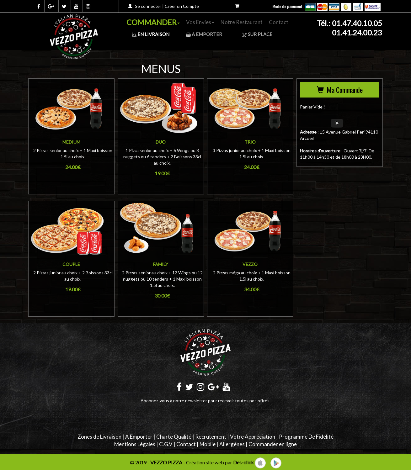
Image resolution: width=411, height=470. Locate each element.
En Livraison (150, 34)
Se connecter (148, 6)
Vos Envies (200, 22)
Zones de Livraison (99, 436)
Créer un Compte (182, 6)
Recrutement (210, 436)
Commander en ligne (272, 444)
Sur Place (257, 34)
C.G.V (166, 444)
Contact (278, 22)
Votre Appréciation (252, 436)
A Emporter (204, 34)
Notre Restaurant (242, 22)
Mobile (208, 444)
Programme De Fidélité (306, 436)
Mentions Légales (134, 444)
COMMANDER (153, 22)
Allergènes (232, 444)
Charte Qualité (173, 436)
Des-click (243, 462)
